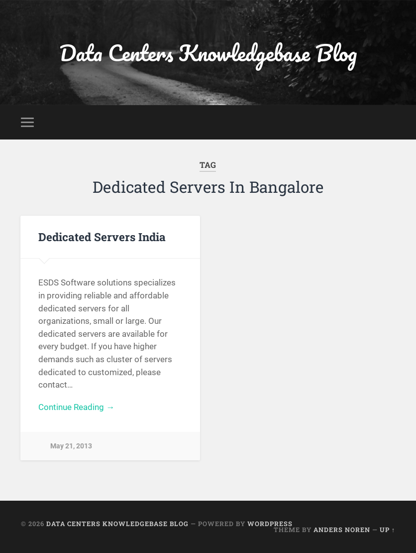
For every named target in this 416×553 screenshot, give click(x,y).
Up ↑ (387, 530)
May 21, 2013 (71, 446)
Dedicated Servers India (102, 236)
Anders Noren (341, 530)
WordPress (270, 524)
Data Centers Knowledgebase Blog (208, 52)
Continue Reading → (76, 407)
